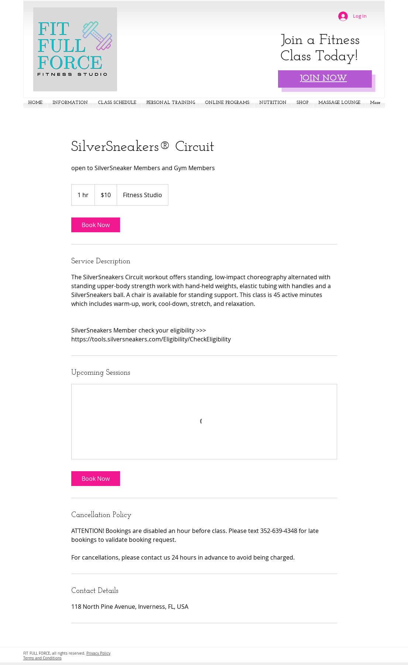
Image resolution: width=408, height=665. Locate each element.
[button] (70, 103)
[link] (95, 224)
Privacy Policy (98, 653)
